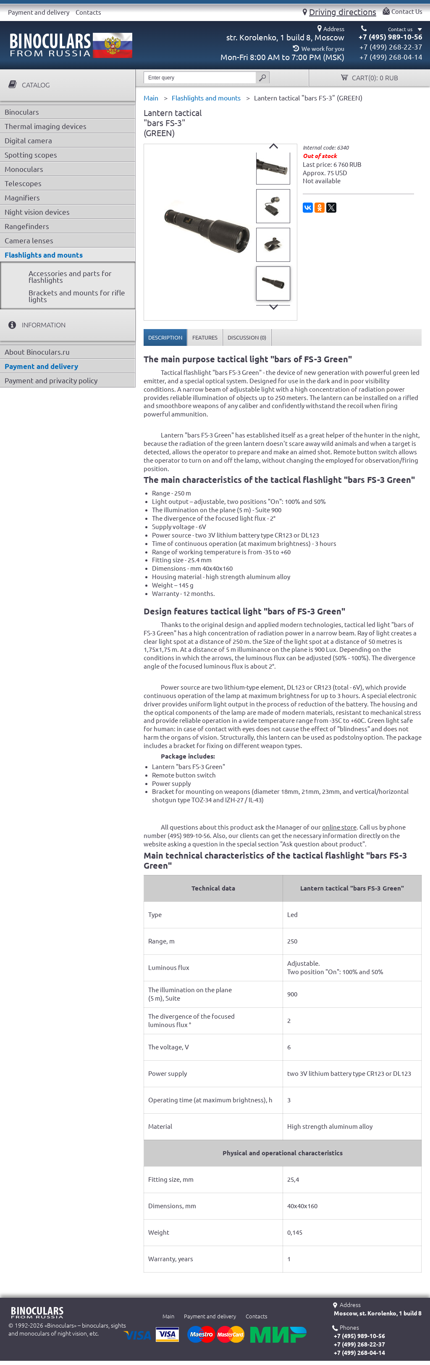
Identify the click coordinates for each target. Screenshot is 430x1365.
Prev (273, 146)
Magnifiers (22, 198)
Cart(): (374, 78)
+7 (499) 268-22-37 (390, 47)
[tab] (165, 337)
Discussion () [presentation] (247, 337)
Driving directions (342, 11)
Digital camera (28, 141)
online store (339, 827)
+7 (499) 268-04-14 (390, 57)
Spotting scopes (31, 155)
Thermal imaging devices (46, 126)
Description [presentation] (165, 337)
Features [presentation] (205, 337)
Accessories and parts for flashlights (70, 276)
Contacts (88, 12)
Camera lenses (29, 241)
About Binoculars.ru (37, 352)
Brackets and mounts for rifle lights (77, 296)
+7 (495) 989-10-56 (390, 37)
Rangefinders (27, 226)
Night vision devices (37, 212)
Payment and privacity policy (51, 381)
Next (273, 307)
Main (168, 1316)
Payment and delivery (38, 12)
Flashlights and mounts (44, 255)
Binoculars (22, 112)
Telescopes (23, 183)
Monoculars (24, 169)
